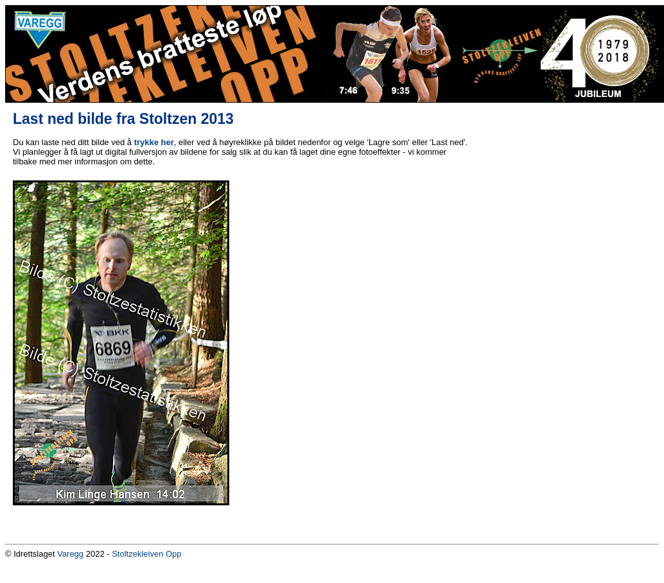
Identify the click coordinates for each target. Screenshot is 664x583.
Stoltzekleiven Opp (146, 554)
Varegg (70, 554)
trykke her (154, 142)
